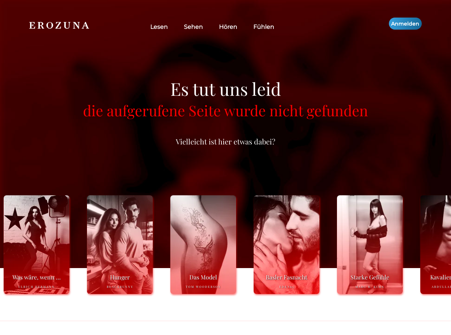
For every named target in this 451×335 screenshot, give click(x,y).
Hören (228, 26)
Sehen (193, 26)
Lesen (159, 26)
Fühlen (263, 26)
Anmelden (405, 23)
